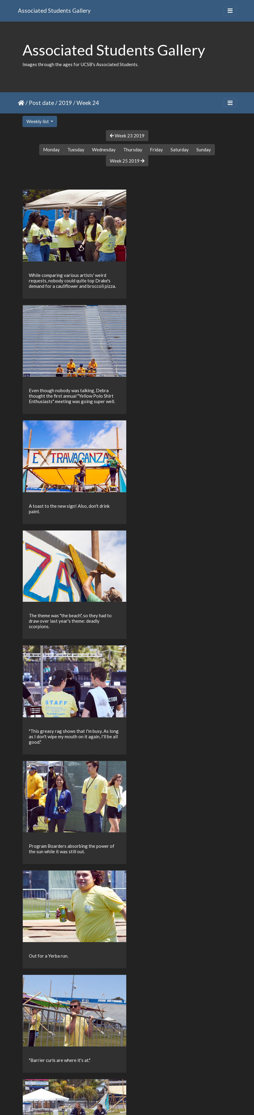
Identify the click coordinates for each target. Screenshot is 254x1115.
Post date (41, 102)
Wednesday (104, 149)
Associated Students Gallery (54, 10)
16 (147, 1079)
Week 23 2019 (127, 135)
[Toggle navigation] (230, 10)
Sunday (203, 149)
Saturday (180, 149)
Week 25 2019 (127, 160)
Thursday (132, 149)
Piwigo (139, 1102)
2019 (65, 102)
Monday (51, 149)
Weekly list (38, 121)
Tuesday (75, 149)
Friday (156, 149)
